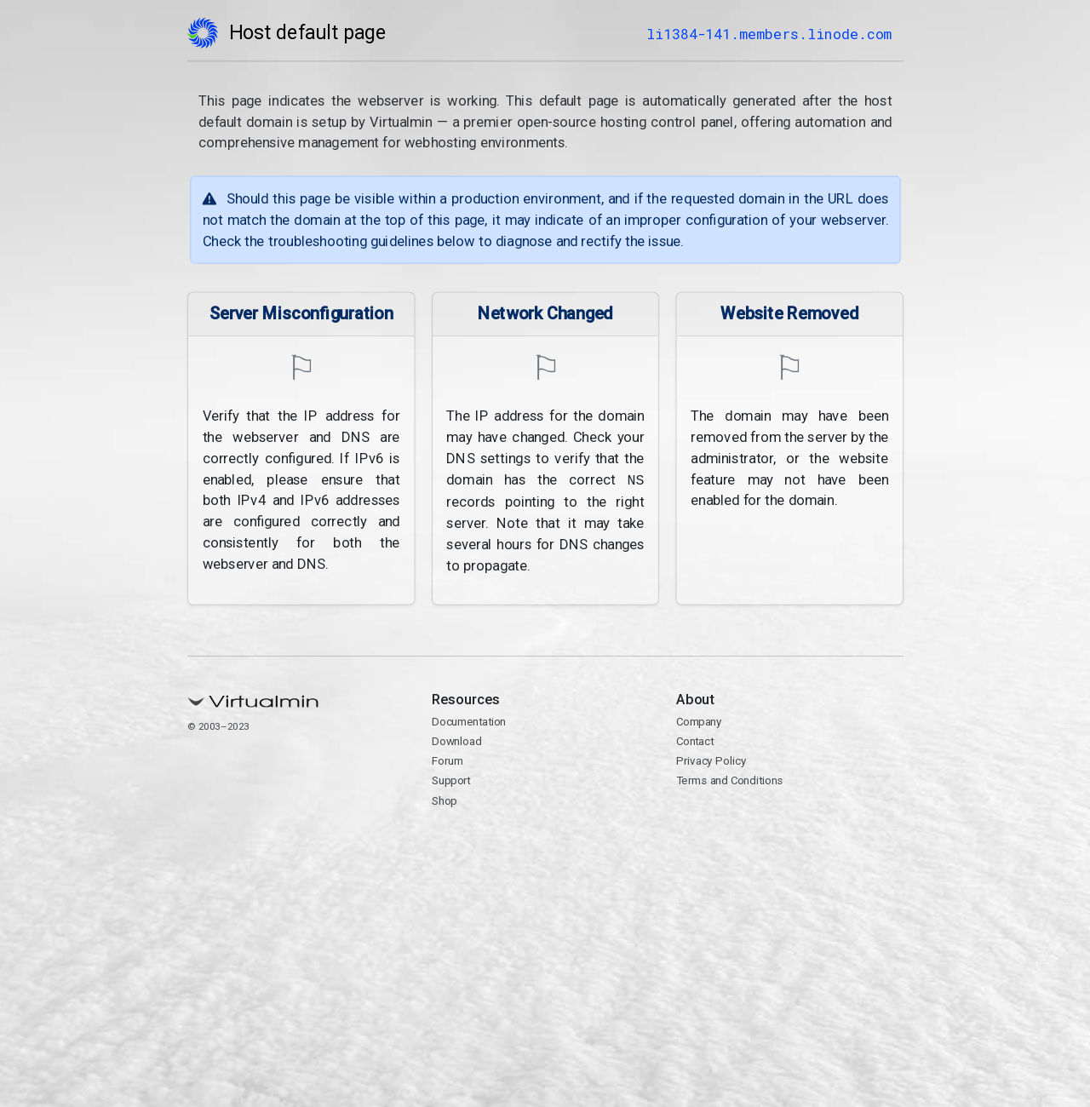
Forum (447, 759)
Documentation (469, 720)
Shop (444, 799)
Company (698, 720)
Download (456, 740)
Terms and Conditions (729, 780)
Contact (694, 740)
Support (451, 780)
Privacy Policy (710, 759)
